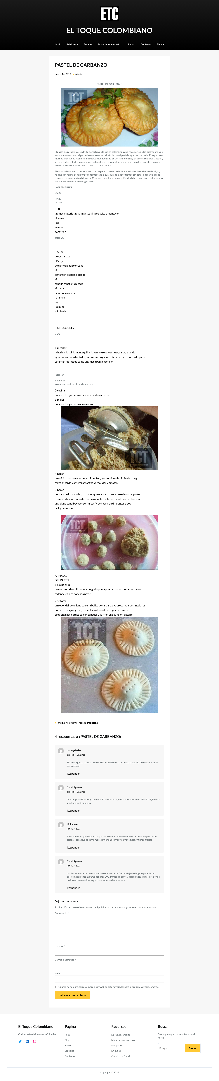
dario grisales (74, 750)
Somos (68, 1045)
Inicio (68, 1034)
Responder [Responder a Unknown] (73, 847)
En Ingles (116, 1050)
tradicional (92, 722)
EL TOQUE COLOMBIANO (110, 30)
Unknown (72, 824)
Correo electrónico (65, 959)
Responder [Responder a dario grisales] (73, 773)
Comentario (62, 913)
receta (82, 722)
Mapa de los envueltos (123, 1040)
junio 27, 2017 (73, 828)
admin (78, 73)
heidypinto (72, 722)
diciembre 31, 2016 (76, 754)
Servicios (69, 1050)
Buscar (192, 1048)
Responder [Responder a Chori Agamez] (73, 810)
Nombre (60, 946)
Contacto (70, 1056)
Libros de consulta (120, 1034)
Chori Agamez (74, 787)
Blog (67, 1040)
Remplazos (117, 1045)
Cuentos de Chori (120, 1056)
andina (61, 722)
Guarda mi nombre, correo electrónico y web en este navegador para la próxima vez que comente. (108, 986)
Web (57, 973)
